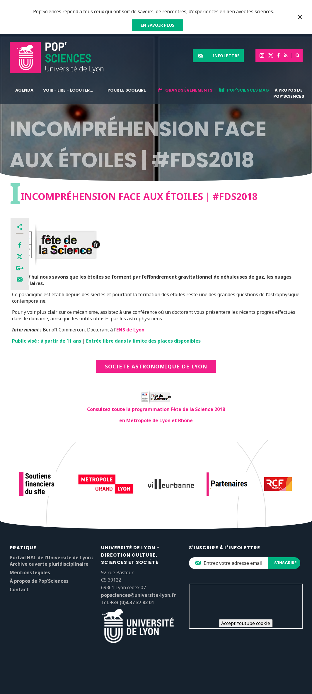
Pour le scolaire (127, 90)
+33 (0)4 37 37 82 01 (132, 602)
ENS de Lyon (130, 329)
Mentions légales (30, 572)
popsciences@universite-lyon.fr (138, 595)
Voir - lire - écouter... (68, 90)
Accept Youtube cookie (245, 623)
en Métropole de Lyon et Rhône (156, 420)
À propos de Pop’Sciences (288, 93)
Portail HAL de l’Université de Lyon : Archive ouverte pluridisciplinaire (51, 560)
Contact (19, 589)
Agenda (24, 90)
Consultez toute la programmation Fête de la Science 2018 (156, 409)
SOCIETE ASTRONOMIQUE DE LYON (156, 366)
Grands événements (188, 90)
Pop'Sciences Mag (248, 90)
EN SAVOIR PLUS (157, 25)
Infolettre (226, 55)
